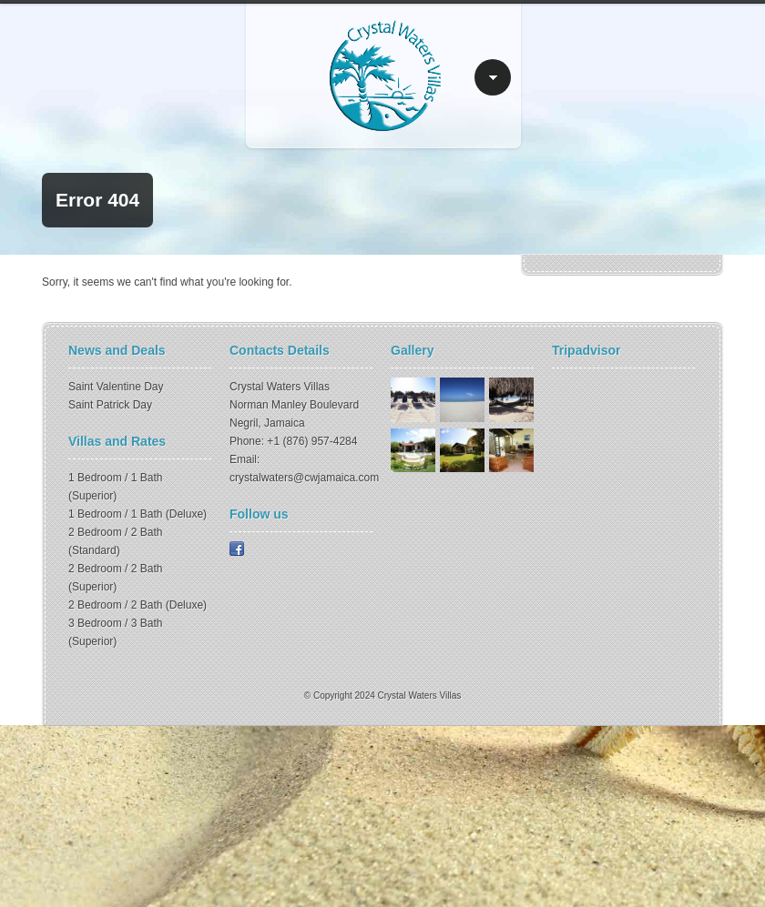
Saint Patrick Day (110, 404)
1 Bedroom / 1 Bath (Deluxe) (137, 514)
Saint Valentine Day (116, 386)
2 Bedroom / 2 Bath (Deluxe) (137, 605)
